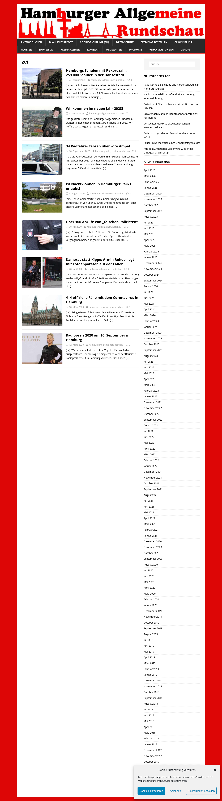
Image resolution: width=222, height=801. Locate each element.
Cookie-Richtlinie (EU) (94, 42)
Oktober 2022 (151, 414)
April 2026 (149, 170)
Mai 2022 (149, 442)
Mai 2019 (149, 651)
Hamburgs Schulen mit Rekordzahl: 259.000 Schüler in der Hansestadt (96, 72)
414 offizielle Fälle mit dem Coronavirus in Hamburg (102, 299)
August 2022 (151, 425)
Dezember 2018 (153, 680)
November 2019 (153, 616)
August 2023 (151, 356)
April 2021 (149, 518)
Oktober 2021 (151, 483)
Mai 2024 (149, 303)
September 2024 (153, 280)
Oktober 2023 (151, 344)
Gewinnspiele (183, 42)
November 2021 (153, 477)
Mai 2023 (149, 373)
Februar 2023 (151, 390)
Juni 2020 (149, 576)
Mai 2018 (149, 721)
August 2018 (151, 703)
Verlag (185, 49)
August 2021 (151, 495)
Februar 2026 (151, 182)
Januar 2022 (150, 466)
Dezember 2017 (153, 750)
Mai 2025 (149, 234)
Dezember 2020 (153, 541)
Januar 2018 (150, 744)
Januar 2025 (150, 257)
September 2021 (153, 489)
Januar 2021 (150, 535)
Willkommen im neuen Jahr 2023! (94, 108)
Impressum (46, 49)
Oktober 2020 (151, 553)
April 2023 (149, 379)
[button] (215, 769)
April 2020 (149, 587)
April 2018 (149, 727)
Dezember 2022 (153, 402)
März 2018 (150, 732)
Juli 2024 (148, 292)
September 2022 (153, 419)
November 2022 (153, 408)
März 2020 (150, 593)
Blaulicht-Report (61, 42)
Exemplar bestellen (154, 42)
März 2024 (150, 315)
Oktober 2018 (151, 692)
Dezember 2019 (153, 611)
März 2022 (150, 454)
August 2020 (151, 564)
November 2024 (153, 269)
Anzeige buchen (31, 42)
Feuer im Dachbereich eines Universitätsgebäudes (172, 142)
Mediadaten (114, 49)
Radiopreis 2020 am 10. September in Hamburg (97, 337)
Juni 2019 (149, 645)
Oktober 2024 (151, 274)
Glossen (26, 49)
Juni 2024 (149, 298)
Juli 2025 (148, 222)
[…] (101, 97)
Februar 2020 (151, 599)
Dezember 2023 (153, 332)
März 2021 (150, 524)
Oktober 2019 (151, 622)
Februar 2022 (151, 460)
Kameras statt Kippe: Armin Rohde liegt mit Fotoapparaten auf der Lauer (100, 261)
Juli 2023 (148, 361)
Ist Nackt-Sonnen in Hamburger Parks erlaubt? (98, 186)
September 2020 (153, 558)
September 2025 (153, 211)
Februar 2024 (151, 321)
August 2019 (151, 634)
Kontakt (93, 49)
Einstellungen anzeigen (201, 790)
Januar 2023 (150, 396)
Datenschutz (125, 42)
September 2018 (153, 698)
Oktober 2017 (151, 761)
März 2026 (150, 176)
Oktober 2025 (151, 205)
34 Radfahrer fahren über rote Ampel (98, 146)
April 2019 (149, 657)
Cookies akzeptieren (151, 790)
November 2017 (153, 756)
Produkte (135, 49)
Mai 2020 (149, 582)
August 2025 (151, 216)
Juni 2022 (149, 437)
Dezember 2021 (153, 471)
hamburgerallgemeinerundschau (108, 79)
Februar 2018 (151, 738)
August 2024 (151, 286)
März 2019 (150, 663)
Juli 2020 (148, 570)
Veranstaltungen (161, 49)
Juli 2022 (148, 431)
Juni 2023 (149, 367)
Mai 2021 (149, 512)
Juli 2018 (148, 709)
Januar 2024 (150, 327)
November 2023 (153, 338)
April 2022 (149, 448)
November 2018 (153, 686)
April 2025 (149, 240)
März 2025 (150, 245)
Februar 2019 (151, 669)
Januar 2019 (150, 674)
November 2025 (153, 199)
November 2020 (153, 547)
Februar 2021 (151, 529)
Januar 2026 (150, 187)
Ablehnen (175, 790)
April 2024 (149, 309)
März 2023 (150, 385)
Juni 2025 (149, 228)
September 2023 (153, 350)
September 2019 (153, 628)
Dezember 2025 (153, 193)
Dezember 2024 (153, 263)
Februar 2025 (151, 251)
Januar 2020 (150, 605)
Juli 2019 (148, 640)
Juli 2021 (148, 500)
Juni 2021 (149, 506)
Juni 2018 (149, 715)
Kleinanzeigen (70, 49)
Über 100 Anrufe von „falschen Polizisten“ (102, 221)
